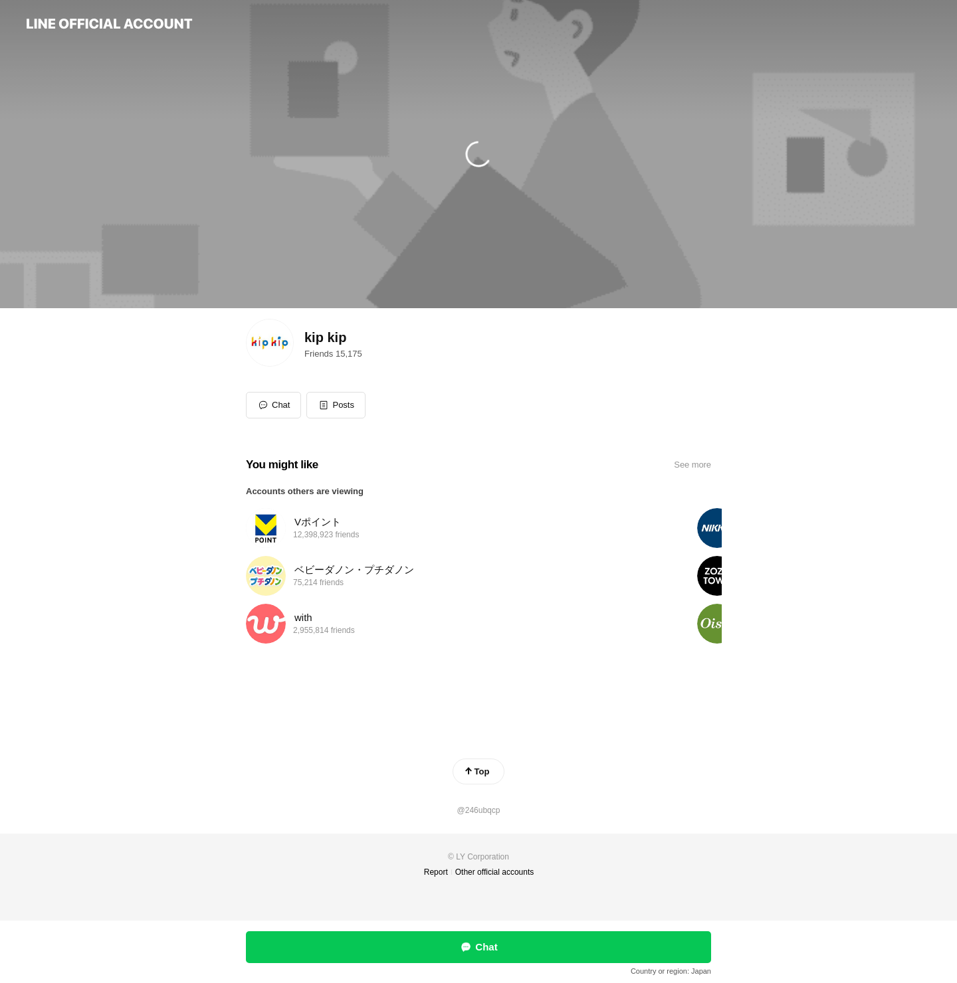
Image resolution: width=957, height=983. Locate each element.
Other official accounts (494, 872)
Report (436, 872)
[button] (336, 405)
